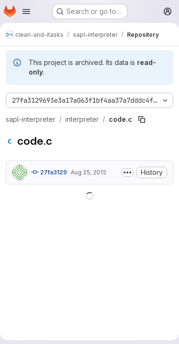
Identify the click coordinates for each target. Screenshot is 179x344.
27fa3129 (49, 172)
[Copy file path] (141, 119)
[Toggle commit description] (127, 172)
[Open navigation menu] (26, 11)
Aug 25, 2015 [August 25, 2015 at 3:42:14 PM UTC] (88, 172)
